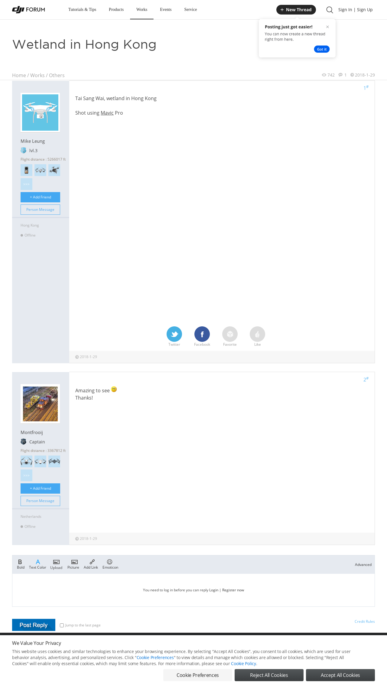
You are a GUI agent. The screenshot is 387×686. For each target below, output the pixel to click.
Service (190, 9)
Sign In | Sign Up (355, 9)
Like (257, 336)
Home (19, 75)
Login (213, 590)
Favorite (230, 336)
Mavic (107, 112)
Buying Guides (327, 645)
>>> (26, 184)
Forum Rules (170, 645)
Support (353, 645)
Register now (233, 590)
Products (116, 9)
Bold (20, 563)
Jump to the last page (80, 625)
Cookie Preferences (137, 645)
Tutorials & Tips (82, 9)
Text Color (37, 563)
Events (165, 9)
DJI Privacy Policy (101, 645)
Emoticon (110, 563)
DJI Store (299, 645)
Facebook (202, 336)
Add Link (91, 563)
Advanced (363, 564)
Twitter (174, 336)
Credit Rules (365, 621)
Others (57, 75)
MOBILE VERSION (247, 645)
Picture (73, 563)
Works (141, 9)
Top (372, 645)
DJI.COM (277, 645)
